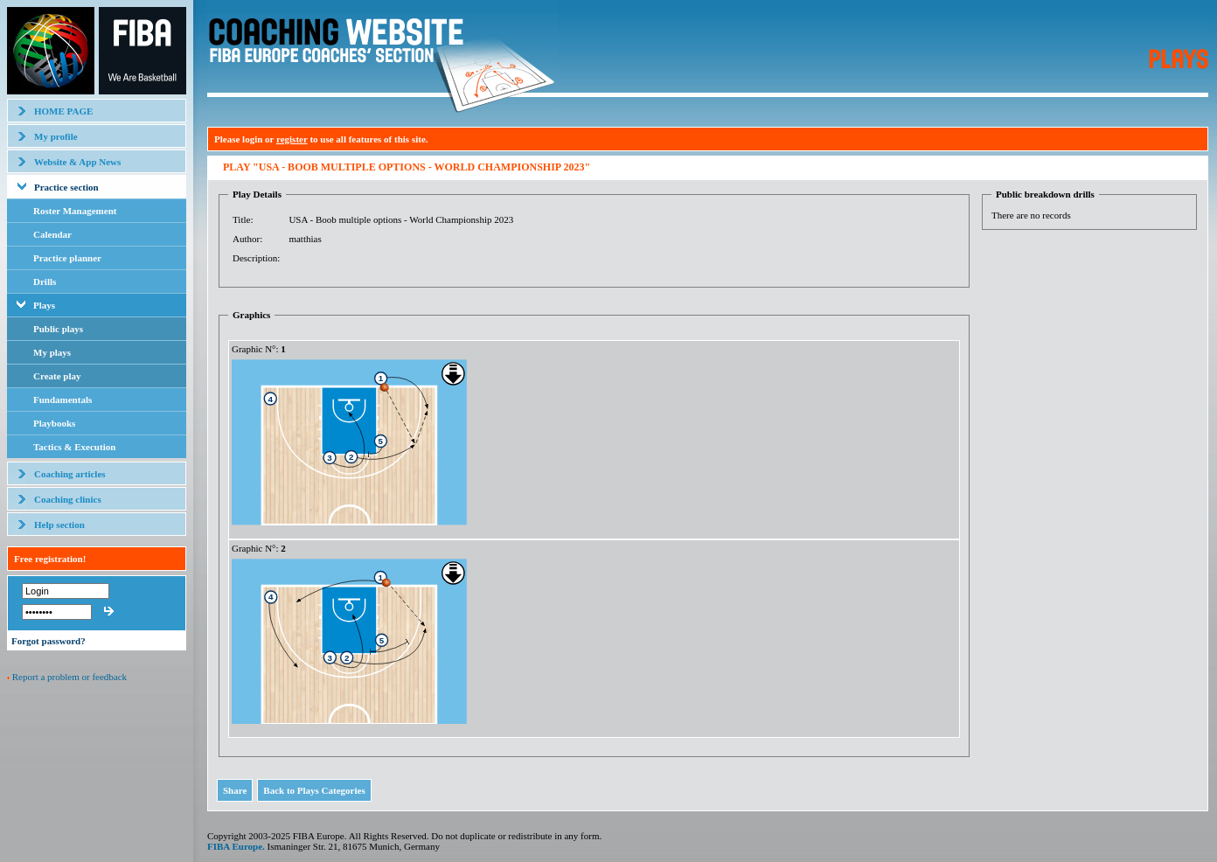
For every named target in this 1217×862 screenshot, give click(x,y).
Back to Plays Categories (314, 790)
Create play (56, 376)
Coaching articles (70, 474)
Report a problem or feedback (69, 676)
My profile (56, 136)
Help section (59, 524)
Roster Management (74, 210)
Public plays (58, 328)
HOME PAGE (63, 111)
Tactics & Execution (74, 446)
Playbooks (54, 423)
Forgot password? (48, 641)
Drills (44, 281)
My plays (52, 352)
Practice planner (67, 258)
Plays (44, 305)
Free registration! (50, 558)
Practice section (66, 187)
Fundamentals (62, 399)
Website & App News (77, 161)
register (292, 139)
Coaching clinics (67, 499)
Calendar (52, 234)
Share (235, 790)
